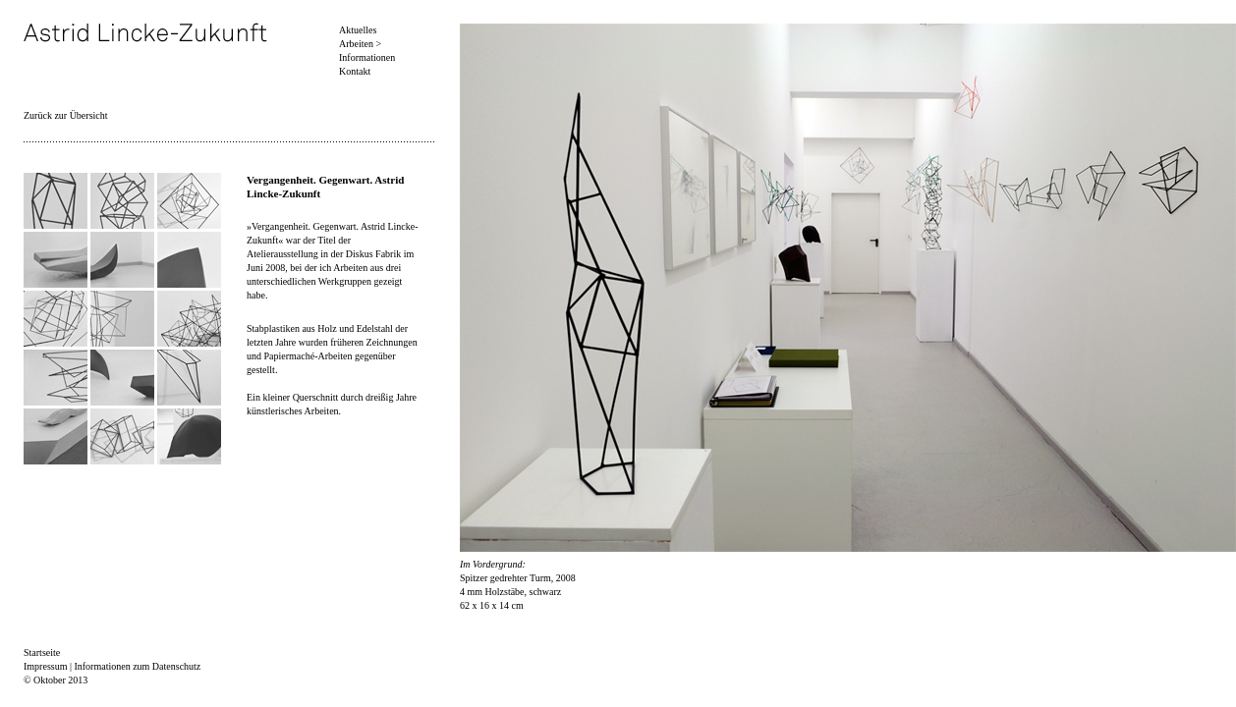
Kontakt (354, 71)
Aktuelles (357, 30)
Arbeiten (356, 43)
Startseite (42, 652)
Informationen (367, 57)
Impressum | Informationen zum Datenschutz (112, 666)
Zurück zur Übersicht (66, 115)
